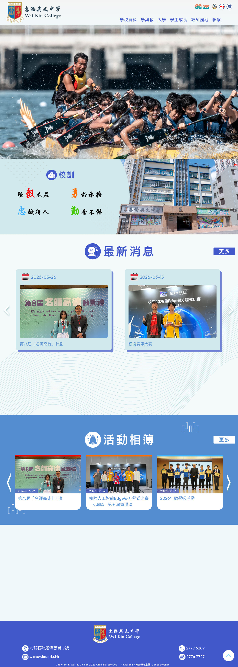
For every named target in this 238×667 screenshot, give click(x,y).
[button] (9, 467)
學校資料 (128, 20)
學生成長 (178, 20)
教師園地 (199, 20)
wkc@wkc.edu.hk (44, 656)
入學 (162, 20)
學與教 (147, 20)
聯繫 (216, 20)
